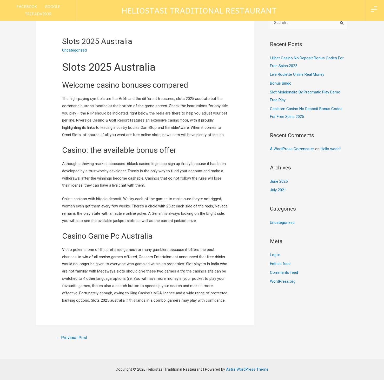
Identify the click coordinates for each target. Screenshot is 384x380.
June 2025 (279, 181)
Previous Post (71, 337)
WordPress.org (282, 281)
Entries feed (280, 263)
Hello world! (331, 149)
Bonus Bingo (281, 83)
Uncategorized (282, 222)
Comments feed (284, 272)
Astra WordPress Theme (247, 369)
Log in (275, 254)
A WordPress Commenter (292, 149)
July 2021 (278, 190)
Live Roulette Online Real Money (297, 74)
